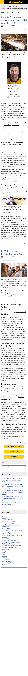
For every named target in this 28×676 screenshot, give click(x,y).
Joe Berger (4, 105)
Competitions (6, 528)
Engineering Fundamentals (9, 532)
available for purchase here (11, 125)
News (4, 30)
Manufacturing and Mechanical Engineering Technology (10, 543)
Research (8, 260)
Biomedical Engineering (8, 521)
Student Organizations (8, 563)
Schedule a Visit (14, 451)
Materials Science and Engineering (11, 545)
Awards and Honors (7, 520)
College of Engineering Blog (9, 6)
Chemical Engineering (8, 523)
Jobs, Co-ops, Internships (9, 540)
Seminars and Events (8, 561)
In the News (5, 539)
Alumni (4, 29)
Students (14, 260)
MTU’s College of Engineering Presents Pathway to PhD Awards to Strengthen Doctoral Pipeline (12, 480)
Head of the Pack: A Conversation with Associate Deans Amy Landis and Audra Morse (12, 492)
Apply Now (14, 456)
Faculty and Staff (6, 533)
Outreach (4, 556)
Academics (5, 516)
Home (2, 8)
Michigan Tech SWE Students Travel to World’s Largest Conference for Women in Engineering (12, 486)
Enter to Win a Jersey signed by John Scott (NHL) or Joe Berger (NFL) (14, 20)
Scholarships (5, 559)
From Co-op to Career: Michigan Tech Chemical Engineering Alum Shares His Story (12, 498)
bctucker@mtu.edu (8, 433)
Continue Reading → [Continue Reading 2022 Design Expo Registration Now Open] (20, 443)
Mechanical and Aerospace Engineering (16, 29)
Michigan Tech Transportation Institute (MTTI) (10, 551)
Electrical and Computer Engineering (12, 530)
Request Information (14, 446)
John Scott (14, 103)
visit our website (17, 429)
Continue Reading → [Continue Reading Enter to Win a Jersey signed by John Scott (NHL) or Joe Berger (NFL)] (20, 243)
